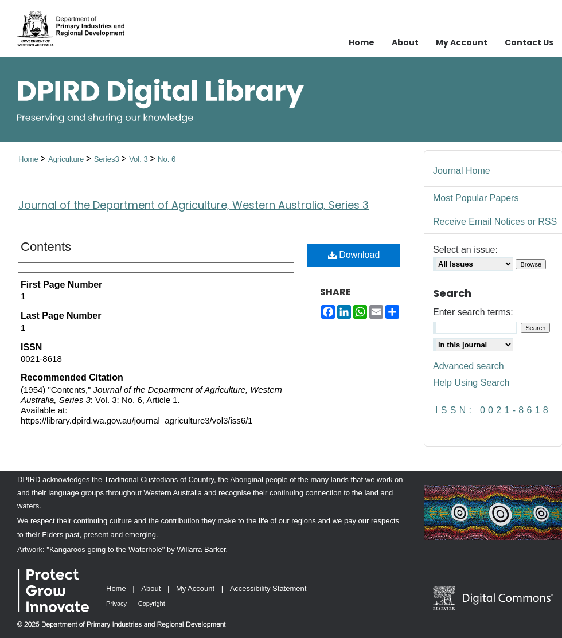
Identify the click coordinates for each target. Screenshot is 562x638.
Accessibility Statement (268, 588)
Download (354, 255)
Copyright (151, 603)
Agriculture (67, 159)
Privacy (116, 603)
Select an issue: (465, 250)
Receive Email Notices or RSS (495, 221)
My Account (195, 588)
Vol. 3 (139, 159)
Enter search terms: (473, 312)
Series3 (108, 159)
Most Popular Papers (475, 198)
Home (29, 159)
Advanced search (468, 366)
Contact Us (529, 42)
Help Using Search (471, 383)
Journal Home (461, 170)
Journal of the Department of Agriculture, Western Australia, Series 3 (193, 205)
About (151, 588)
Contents (46, 247)
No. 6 (166, 159)
